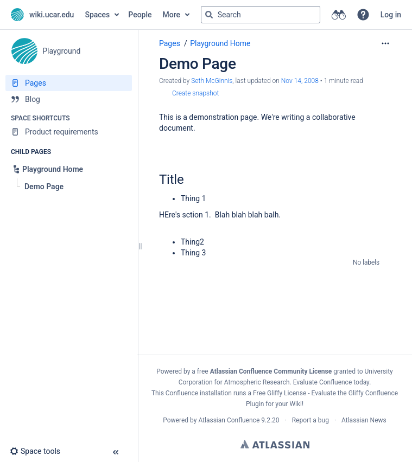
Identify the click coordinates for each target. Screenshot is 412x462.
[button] (363, 14)
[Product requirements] (68, 132)
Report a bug (310, 420)
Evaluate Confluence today (331, 382)
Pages (169, 43)
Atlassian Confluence (228, 420)
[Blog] (68, 99)
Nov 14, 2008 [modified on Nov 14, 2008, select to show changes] (300, 81)
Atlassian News (363, 420)
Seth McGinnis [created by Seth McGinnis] (211, 81)
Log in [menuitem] (391, 14)
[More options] (385, 43)
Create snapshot (195, 93)
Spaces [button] (97, 14)
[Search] (209, 14)
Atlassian (274, 444)
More (172, 14)
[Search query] (260, 14)
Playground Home (220, 43)
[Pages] (68, 83)
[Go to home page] (42, 14)
